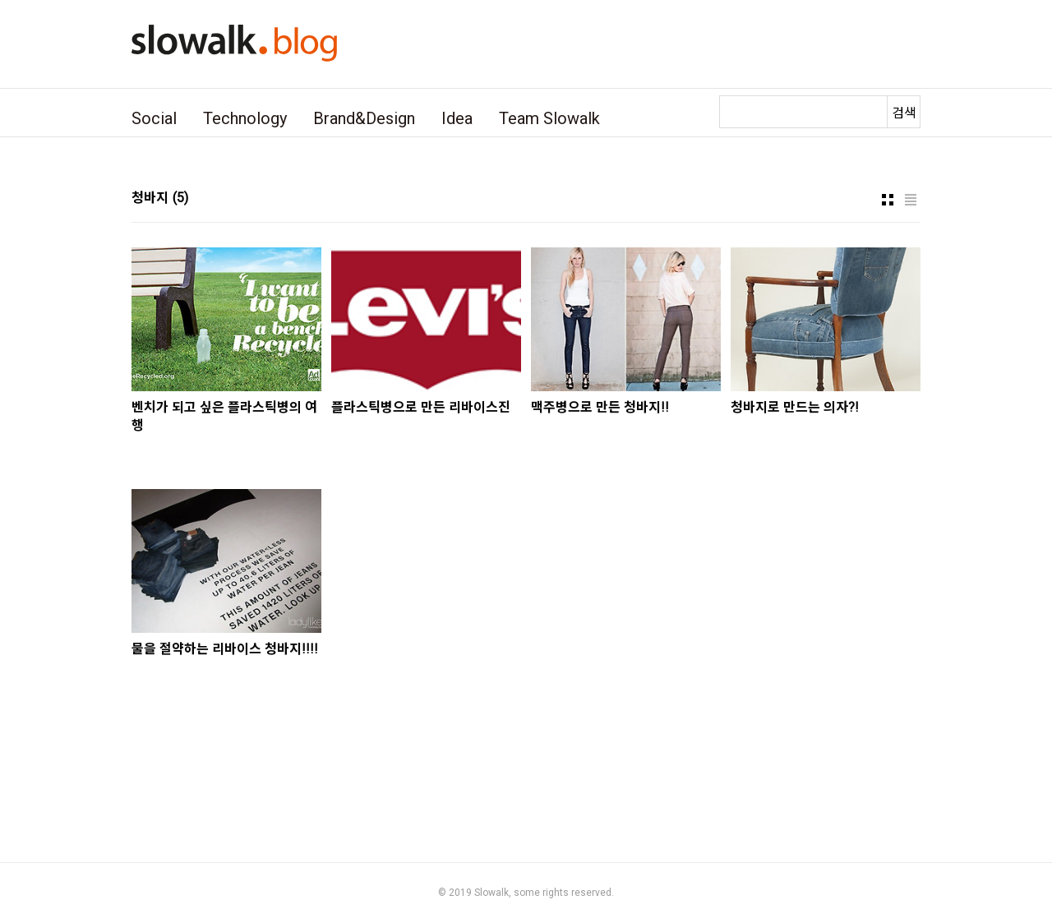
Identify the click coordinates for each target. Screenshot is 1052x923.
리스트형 (910, 200)
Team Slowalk (549, 118)
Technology (245, 118)
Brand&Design (364, 118)
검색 (904, 113)
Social (154, 118)
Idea (457, 118)
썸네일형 (887, 200)
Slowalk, (492, 892)
